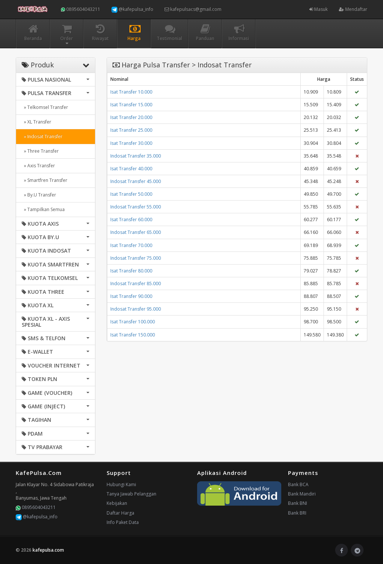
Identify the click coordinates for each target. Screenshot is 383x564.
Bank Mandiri (302, 494)
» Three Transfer (40, 151)
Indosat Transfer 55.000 (135, 207)
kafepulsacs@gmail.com (193, 9)
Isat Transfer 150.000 (132, 335)
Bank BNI (297, 503)
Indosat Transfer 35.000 (135, 156)
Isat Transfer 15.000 (131, 104)
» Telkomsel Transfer (45, 107)
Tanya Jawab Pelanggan (131, 494)
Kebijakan (117, 503)
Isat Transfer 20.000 (131, 117)
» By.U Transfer (39, 195)
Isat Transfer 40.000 (131, 168)
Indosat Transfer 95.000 (135, 309)
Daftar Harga (120, 513)
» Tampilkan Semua (43, 209)
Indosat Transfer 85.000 (135, 283)
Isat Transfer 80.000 (131, 271)
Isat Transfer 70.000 (131, 245)
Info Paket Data (123, 522)
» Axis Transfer (38, 165)
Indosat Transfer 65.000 (135, 232)
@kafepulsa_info (132, 9)
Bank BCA (298, 484)
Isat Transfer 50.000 (131, 194)
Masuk (318, 9)
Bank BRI (297, 513)
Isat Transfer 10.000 (131, 92)
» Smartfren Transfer (44, 180)
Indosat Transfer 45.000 (135, 181)
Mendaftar (353, 9)
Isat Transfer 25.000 (131, 130)
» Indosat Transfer (42, 136)
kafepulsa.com (48, 550)
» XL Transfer (36, 122)
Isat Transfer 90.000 (131, 296)
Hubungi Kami (121, 484)
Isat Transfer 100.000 (132, 321)
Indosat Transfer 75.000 (135, 258)
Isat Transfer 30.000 (131, 143)
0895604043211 (80, 9)
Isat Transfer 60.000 (131, 219)
